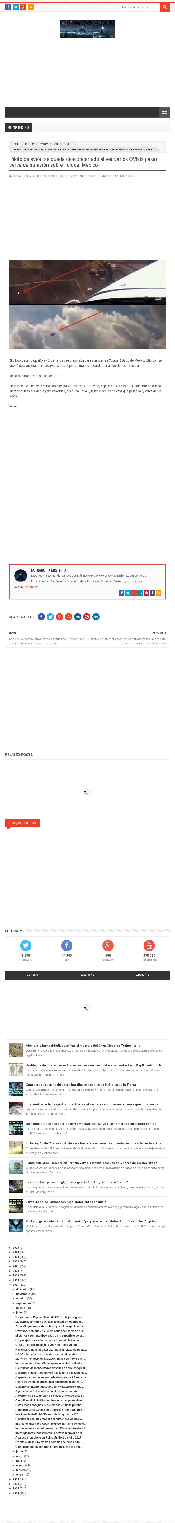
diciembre (22, 1289)
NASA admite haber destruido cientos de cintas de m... (51, 1354)
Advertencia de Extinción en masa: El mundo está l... (49, 1395)
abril (19, 1460)
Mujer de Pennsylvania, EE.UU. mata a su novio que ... (50, 1358)
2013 (16, 1493)
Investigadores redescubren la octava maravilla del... (49, 1433)
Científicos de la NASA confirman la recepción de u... (49, 1400)
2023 (16, 1257)
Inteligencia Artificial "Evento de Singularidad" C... (48, 1414)
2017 (16, 1284)
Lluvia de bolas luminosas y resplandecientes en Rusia (66, 1202)
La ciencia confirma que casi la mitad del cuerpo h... (49, 1321)
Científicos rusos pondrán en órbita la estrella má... (48, 1446)
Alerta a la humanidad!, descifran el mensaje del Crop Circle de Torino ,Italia (83, 1045)
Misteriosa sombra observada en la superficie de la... (49, 1335)
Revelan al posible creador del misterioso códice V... (49, 1419)
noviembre (23, 1294)
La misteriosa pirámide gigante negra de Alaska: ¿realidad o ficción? (77, 1182)
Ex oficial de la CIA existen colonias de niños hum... (49, 1442)
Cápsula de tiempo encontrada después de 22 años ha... (51, 1377)
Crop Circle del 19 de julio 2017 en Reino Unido (46, 1345)
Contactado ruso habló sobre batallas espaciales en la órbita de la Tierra (81, 1084)
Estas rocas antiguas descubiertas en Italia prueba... (49, 1405)
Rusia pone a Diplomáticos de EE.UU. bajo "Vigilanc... (50, 1317)
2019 (16, 1275)
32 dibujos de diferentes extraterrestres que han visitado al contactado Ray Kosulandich (93, 1065)
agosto (20, 1307)
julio (19, 1312)
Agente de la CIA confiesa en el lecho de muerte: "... (49, 1391)
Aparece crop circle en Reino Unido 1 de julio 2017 (48, 1437)
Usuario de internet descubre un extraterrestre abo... (49, 1386)
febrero (21, 1470)
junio (19, 1451)
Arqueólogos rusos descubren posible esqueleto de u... (51, 1326)
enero (20, 1474)
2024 (16, 1252)
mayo (19, 1456)
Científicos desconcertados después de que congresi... (51, 1368)
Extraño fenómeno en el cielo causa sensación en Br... (50, 1331)
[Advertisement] (87, 75)
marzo (20, 1465)
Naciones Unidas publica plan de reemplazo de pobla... (51, 1349)
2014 (16, 1488)
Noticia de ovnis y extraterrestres (48, 144)
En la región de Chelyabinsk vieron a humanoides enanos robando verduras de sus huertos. (94, 1143)
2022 (16, 1261)
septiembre (23, 1303)
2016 (16, 1479)
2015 (16, 1484)
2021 (16, 1266)
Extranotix (31, 587)
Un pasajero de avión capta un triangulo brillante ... (48, 1340)
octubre (21, 1298)
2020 (16, 1270)
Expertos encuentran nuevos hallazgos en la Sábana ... (51, 1372)
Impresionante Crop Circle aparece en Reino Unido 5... (50, 1423)
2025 (16, 1247)
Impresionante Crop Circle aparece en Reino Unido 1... (50, 1363)
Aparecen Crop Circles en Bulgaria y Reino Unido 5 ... (50, 1409)
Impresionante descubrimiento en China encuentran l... (51, 1428)
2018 (16, 1280)
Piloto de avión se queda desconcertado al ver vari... (49, 1382)
